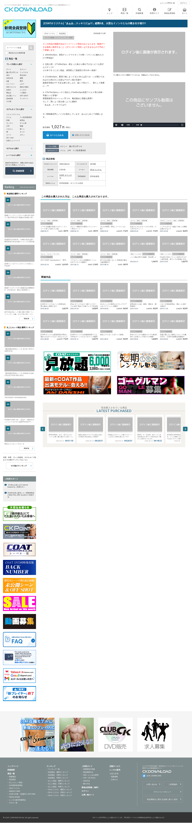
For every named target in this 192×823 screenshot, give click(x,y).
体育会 (22, 120)
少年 (69, 150)
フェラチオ (24, 72)
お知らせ (114, 779)
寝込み (8, 93)
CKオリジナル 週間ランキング (60, 789)
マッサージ (24, 98)
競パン (22, 129)
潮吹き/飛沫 (24, 87)
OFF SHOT (24, 96)
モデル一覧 (13, 803)
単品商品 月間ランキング (58, 775)
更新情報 (114, 777)
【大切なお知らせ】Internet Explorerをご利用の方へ (18, 486)
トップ (109, 13)
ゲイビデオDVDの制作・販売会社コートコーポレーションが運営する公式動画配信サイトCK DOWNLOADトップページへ (28, 9)
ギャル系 (23, 123)
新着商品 (12, 777)
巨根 (8, 120)
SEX (8, 75)
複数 (21, 78)
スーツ (8, 135)
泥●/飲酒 (9, 98)
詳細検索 (20, 171)
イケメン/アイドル (13, 114)
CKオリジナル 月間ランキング (60, 792)
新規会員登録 (169, 13)
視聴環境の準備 (89, 769)
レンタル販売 (115, 770)
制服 (21, 126)
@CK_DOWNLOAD (153, 776)
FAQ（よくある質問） (91, 775)
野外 (21, 81)
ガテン (22, 135)
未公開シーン (11, 96)
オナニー (63, 146)
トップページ (13, 766)
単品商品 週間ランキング (58, 772)
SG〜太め (10, 138)
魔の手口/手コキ (75, 146)
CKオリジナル (96, 170)
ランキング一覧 (54, 769)
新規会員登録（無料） (91, 787)
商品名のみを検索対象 (17, 53)
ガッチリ (9, 123)
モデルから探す (12, 148)
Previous (42, 429)
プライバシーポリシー (162, 792)
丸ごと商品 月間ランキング (59, 784)
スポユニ (9, 129)
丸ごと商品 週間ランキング (59, 781)
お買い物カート (88, 795)
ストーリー (10, 84)
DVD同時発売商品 (15, 785)
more (26, 318)
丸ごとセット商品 (15, 782)
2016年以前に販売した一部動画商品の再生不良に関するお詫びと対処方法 (21, 495)
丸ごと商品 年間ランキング (59, 787)
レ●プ (22, 84)
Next (185, 429)
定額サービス (115, 766)
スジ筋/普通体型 (79, 150)
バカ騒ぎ (23, 93)
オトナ (22, 132)
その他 (8, 101)
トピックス (114, 774)
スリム (63, 150)
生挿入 (8, 90)
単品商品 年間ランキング (58, 778)
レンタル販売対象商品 (17, 800)
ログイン (183, 3)
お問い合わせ (151, 784)
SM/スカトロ (11, 87)
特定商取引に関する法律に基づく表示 (162, 799)
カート (185, 13)
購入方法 (86, 784)
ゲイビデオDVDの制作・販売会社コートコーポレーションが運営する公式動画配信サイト (37, 5)
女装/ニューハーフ (13, 140)
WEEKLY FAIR (14, 791)
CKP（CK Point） (89, 778)
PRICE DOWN (14, 797)
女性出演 (9, 78)
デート (8, 69)
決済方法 (86, 781)
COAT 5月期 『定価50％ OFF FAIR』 (23, 794)
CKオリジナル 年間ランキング (60, 795)
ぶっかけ (23, 90)
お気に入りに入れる (82, 135)
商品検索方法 (88, 772)
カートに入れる (57, 135)
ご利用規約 (172, 784)
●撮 (7, 81)
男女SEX (23, 75)
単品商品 (12, 779)
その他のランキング (19, 466)
